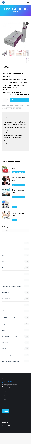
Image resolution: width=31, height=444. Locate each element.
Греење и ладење (6, 298)
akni (7, 108)
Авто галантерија (6, 273)
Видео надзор (5, 292)
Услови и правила (6, 425)
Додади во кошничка (19, 100)
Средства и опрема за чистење (10, 361)
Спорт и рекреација (7, 355)
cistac (11, 108)
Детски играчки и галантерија (10, 304)
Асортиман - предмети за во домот (11, 286)
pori (14, 108)
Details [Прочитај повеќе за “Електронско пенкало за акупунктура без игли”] (14, 219)
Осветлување (5, 342)
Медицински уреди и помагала (15, 105)
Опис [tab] (5, 117)
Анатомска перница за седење (20, 201)
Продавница (5, 422)
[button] (27, 23)
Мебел (3, 330)
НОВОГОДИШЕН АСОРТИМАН (10, 336)
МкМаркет (4, 419)
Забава (4, 311)
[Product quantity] (5, 100)
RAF (3, 261)
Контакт (4, 428)
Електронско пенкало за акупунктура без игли (19, 212)
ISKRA (3, 255)
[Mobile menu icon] (27, 2)
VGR (3, 267)
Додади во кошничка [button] (18, 172)
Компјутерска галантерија (9, 324)
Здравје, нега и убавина (9, 317)
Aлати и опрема (6, 242)
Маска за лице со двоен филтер (18, 177)
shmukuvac (18, 108)
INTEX (3, 249)
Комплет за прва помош (18, 166)
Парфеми (4, 348)
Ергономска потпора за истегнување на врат (18, 189)
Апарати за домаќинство (8, 280)
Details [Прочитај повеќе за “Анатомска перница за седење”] (14, 207)
